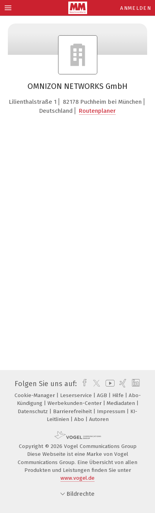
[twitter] (94, 383)
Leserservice (76, 395)
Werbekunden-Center (75, 403)
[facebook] (82, 383)
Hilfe (118, 395)
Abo (80, 419)
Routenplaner (97, 110)
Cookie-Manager (36, 395)
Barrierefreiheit (73, 411)
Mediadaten (122, 403)
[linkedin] (134, 383)
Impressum (112, 411)
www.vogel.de (77, 478)
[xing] (122, 383)
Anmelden (135, 8)
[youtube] (109, 383)
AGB (103, 395)
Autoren (99, 419)
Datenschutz (33, 411)
